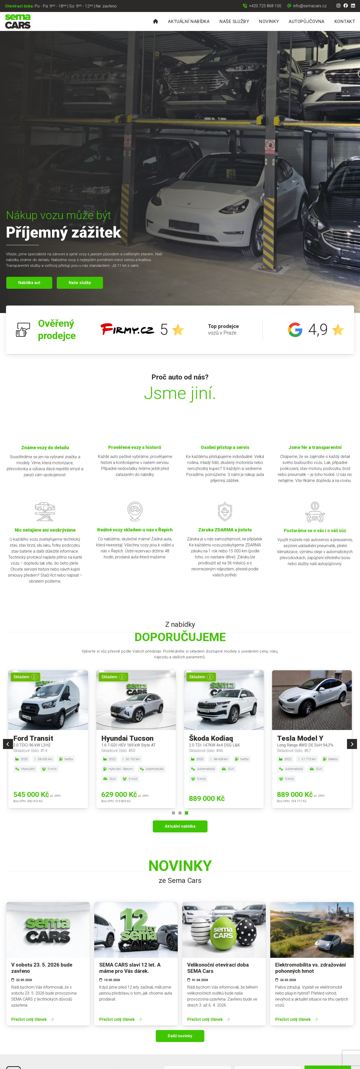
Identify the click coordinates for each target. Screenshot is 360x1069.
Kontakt (344, 21)
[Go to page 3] (186, 813)
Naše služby (234, 21)
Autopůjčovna (306, 21)
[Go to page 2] (180, 812)
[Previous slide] (8, 744)
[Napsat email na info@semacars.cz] (306, 6)
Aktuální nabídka (189, 21)
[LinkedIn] (353, 6)
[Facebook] (346, 6)
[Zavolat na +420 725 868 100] (262, 6)
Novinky (269, 21)
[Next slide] (352, 744)
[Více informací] (34, 677)
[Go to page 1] (173, 812)
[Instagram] (338, 6)
